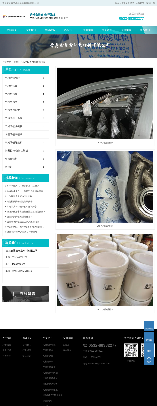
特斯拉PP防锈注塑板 (16, 150)
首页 (16, 62)
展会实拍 (67, 328)
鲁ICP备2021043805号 (117, 396)
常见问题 (27, 334)
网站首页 (119, 3)
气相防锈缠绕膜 (13, 126)
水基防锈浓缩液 (13, 134)
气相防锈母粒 (12, 77)
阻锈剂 (8, 167)
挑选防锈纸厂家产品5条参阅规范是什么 (25, 227)
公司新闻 (27, 323)
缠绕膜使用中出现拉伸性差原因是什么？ (26, 211)
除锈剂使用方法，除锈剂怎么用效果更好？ (27, 191)
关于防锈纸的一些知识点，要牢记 (23, 186)
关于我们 (129, 3)
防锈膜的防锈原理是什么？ (20, 216)
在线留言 (140, 3)
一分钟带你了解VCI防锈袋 (19, 196)
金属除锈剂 (11, 158)
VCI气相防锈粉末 (71, 91)
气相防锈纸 (11, 102)
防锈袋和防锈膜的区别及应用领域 (23, 221)
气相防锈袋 (11, 86)
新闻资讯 (50, 30)
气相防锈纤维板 (13, 142)
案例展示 (88, 30)
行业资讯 (27, 328)
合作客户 (6, 334)
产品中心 (69, 30)
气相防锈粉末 (38, 62)
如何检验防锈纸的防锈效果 (20, 201)
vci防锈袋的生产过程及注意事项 (22, 232)
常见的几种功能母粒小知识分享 (22, 206)
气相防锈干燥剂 (13, 118)
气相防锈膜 (11, 94)
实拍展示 (126, 30)
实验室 (66, 323)
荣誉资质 (107, 30)
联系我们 (150, 3)
